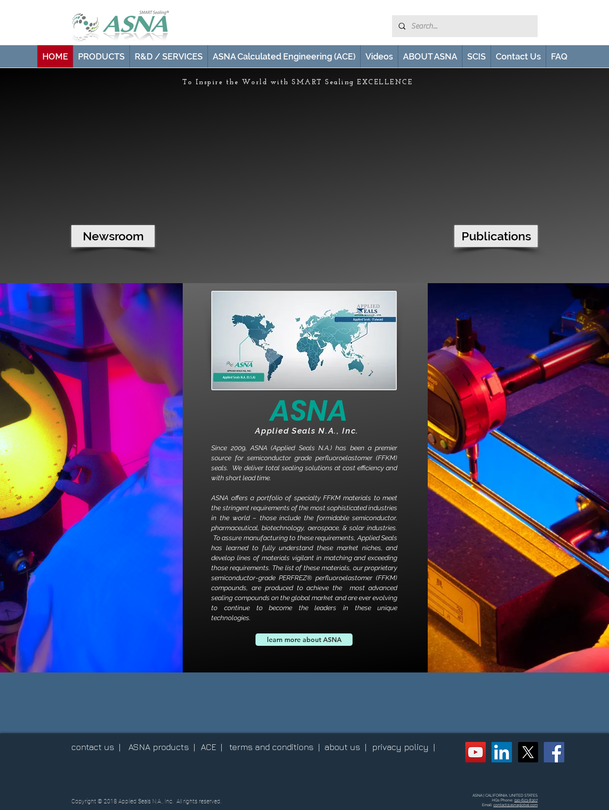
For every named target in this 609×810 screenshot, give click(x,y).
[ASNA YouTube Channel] (475, 752)
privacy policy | (403, 747)
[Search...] (464, 26)
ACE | (211, 747)
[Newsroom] (113, 236)
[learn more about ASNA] (304, 639)
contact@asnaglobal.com (515, 804)
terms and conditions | (274, 747)
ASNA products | (161, 747)
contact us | (95, 747)
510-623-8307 (526, 800)
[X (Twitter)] (528, 752)
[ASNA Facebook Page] (554, 752)
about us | (345, 747)
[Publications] (496, 236)
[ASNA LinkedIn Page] (501, 752)
